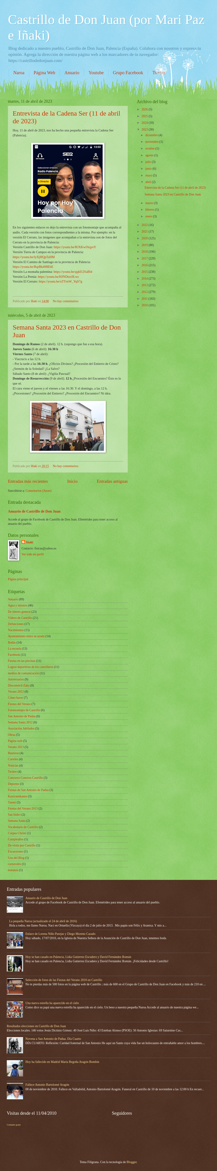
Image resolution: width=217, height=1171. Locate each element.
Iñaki (29, 542)
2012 (145, 292)
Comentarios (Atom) (39, 490)
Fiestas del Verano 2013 (23, 808)
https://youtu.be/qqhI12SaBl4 (73, 271)
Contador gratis (14, 1124)
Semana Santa (17, 820)
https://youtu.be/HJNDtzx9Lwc (58, 276)
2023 (145, 129)
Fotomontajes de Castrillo (24, 710)
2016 (145, 265)
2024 (145, 122)
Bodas (12, 642)
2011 (145, 298)
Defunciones (16, 624)
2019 (145, 245)
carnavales (14, 864)
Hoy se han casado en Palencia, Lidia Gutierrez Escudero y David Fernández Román (78, 957)
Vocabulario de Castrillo (23, 827)
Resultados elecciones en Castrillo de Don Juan (36, 1026)
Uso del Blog (16, 858)
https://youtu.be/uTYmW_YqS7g (60, 281)
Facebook (14, 654)
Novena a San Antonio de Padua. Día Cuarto (53, 1038)
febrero (150, 209)
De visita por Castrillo (21, 845)
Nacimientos (16, 630)
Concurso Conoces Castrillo (25, 777)
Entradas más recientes (28, 481)
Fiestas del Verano (19, 704)
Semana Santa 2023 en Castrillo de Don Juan (172, 194)
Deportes (13, 784)
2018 (145, 251)
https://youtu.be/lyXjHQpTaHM (34, 257)
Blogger (132, 1162)
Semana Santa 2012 (20, 722)
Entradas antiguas (112, 481)
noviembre (152, 141)
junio (149, 168)
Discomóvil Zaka (18, 685)
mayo (149, 175)
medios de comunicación (23, 673)
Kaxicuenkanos (17, 796)
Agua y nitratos (17, 605)
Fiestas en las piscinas (21, 661)
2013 (145, 285)
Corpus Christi (17, 833)
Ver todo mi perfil (32, 554)
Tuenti (12, 802)
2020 (145, 238)
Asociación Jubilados (21, 728)
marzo (149, 203)
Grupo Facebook (128, 72)
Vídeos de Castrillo (20, 618)
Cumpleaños (16, 839)
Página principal (18, 579)
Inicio (72, 481)
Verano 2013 (16, 747)
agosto (149, 155)
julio (148, 162)
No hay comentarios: (66, 301)
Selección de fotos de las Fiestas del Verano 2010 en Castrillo (64, 980)
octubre (150, 148)
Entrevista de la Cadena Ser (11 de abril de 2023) (175, 187)
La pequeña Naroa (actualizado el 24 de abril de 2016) (43, 921)
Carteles (13, 759)
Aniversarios (16, 679)
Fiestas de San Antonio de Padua (28, 790)
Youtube (96, 72)
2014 (145, 278)
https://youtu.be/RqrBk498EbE (33, 266)
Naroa (18, 72)
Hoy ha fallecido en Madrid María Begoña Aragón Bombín (62, 1062)
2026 (145, 109)
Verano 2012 (16, 691)
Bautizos (13, 753)
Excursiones (15, 851)
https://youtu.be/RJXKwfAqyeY (75, 247)
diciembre (152, 135)
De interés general (19, 611)
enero (149, 216)
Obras (11, 734)
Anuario (71, 72)
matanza (13, 870)
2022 (145, 225)
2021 (145, 231)
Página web (15, 741)
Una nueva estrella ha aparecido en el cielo (52, 1003)
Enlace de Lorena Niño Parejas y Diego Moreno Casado (61, 934)
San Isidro (14, 814)
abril (148, 182)
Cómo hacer (15, 697)
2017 (145, 258)
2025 (145, 116)
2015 (145, 271)
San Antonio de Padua (21, 716)
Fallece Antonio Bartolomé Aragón (47, 1084)
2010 (145, 305)
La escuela (14, 648)
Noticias (13, 765)
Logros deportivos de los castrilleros (30, 667)
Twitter (12, 771)
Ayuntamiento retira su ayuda (26, 636)
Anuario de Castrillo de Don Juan (34, 511)
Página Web (44, 72)
